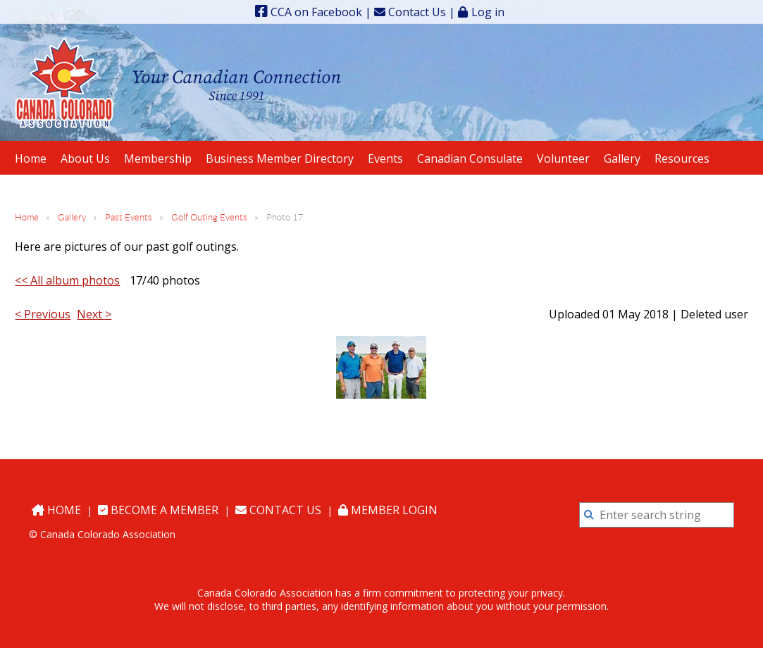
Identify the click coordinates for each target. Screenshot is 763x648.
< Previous (42, 314)
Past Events (128, 217)
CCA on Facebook (308, 12)
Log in (487, 11)
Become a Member (158, 510)
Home (27, 217)
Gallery (72, 217)
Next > (94, 314)
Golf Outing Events (209, 217)
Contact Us (410, 12)
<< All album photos (67, 280)
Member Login (388, 510)
